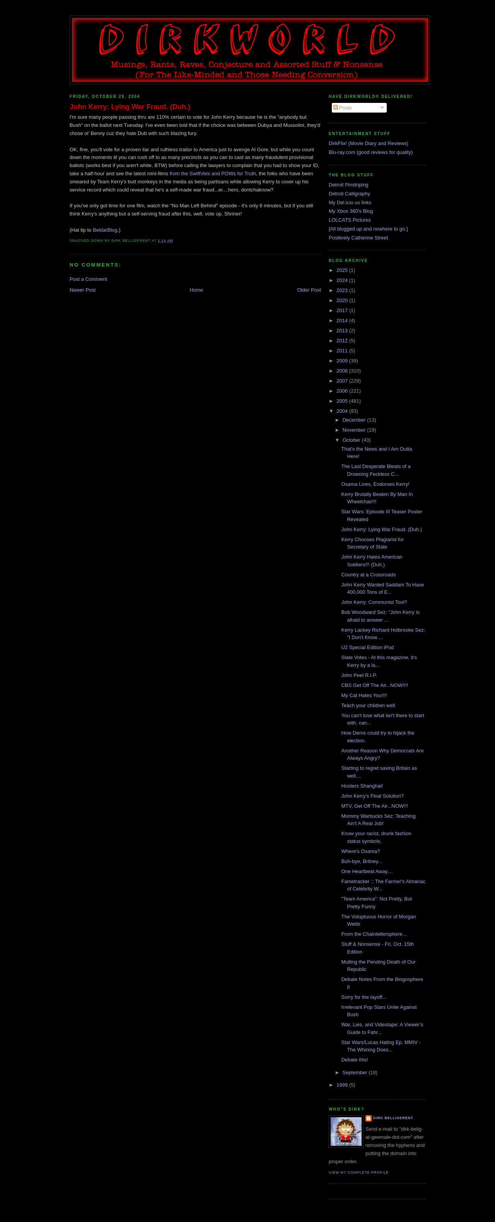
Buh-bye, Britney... (361, 861)
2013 (342, 330)
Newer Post (83, 290)
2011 (342, 351)
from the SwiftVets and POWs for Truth (213, 173)
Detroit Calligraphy (349, 194)
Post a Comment (88, 279)
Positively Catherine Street (358, 238)
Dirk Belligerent (393, 1118)
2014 (342, 320)
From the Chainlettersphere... (373, 934)
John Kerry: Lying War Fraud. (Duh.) (130, 107)
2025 (342, 270)
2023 (342, 290)
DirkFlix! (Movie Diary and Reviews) (368, 143)
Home (196, 290)
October (352, 440)
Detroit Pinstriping (349, 185)
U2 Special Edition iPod (367, 647)
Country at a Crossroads (368, 575)
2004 (342, 411)
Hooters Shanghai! (362, 786)
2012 (342, 341)
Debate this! (354, 1060)
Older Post (309, 290)
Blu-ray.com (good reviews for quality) (371, 152)
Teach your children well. (368, 705)
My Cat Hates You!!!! (364, 695)
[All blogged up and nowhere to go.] (368, 229)
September (356, 1072)
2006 (342, 391)
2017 (342, 310)
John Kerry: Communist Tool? (374, 602)
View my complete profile (359, 1172)
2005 (342, 401)
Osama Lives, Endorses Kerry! (375, 484)
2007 (342, 381)
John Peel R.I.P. (359, 675)
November (355, 430)
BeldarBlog (105, 230)
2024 (342, 280)
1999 (342, 1085)
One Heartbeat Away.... (367, 871)
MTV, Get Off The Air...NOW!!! (374, 806)
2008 (342, 371)
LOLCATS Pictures (350, 220)
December (355, 420)
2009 (342, 361)
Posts (342, 108)
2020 (342, 300)
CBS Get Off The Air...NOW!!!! (374, 685)
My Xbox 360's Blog (351, 211)
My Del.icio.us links (350, 202)
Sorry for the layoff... (363, 997)
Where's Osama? (360, 851)
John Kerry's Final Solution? (372, 796)
